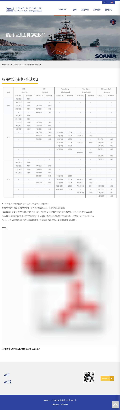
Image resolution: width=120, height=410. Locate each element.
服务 (75, 10)
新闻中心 (108, 10)
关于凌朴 (97, 10)
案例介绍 (85, 10)
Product (62, 10)
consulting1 (108, 378)
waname (64, 404)
